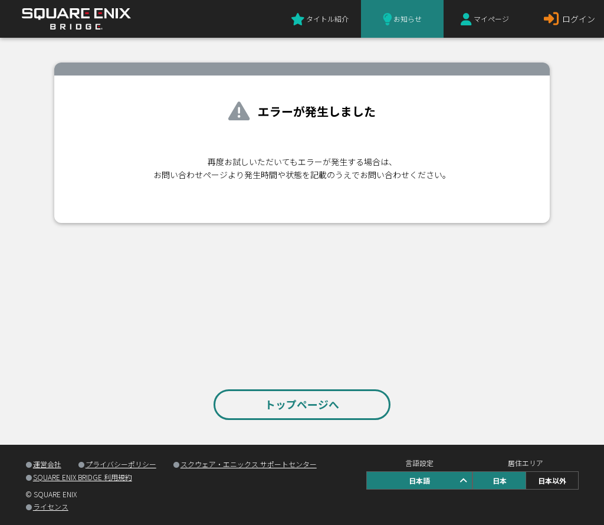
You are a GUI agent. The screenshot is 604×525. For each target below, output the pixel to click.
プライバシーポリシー (121, 464)
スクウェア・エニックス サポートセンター (248, 464)
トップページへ (302, 404)
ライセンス (50, 506)
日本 (500, 480)
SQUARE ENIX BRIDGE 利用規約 (82, 477)
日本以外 (552, 480)
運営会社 (47, 464)
